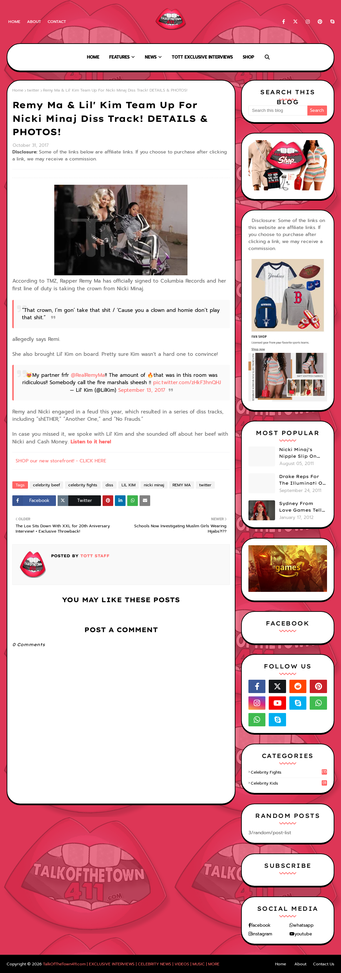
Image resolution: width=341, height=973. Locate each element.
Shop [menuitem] (248, 57)
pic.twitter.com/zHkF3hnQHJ (187, 382)
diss (109, 485)
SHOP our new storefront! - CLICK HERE (61, 460)
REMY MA (181, 485)
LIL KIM (129, 485)
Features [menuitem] (119, 57)
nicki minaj (154, 485)
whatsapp (303, 925)
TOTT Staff (94, 555)
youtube (303, 934)
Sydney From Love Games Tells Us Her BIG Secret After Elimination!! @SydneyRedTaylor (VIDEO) (303, 507)
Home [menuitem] (93, 57)
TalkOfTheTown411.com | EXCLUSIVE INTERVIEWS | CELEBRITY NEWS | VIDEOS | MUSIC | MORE (131, 964)
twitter (33, 90)
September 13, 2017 (141, 390)
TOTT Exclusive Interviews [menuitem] (202, 57)
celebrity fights (82, 485)
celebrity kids (289, 783)
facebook (260, 925)
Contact (57, 22)
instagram (262, 934)
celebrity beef (46, 485)
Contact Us (323, 964)
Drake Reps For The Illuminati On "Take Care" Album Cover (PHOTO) (302, 480)
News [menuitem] (151, 57)
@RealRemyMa (88, 375)
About (34, 22)
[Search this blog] (277, 111)
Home (14, 22)
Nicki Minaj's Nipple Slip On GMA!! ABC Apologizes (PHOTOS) (298, 453)
